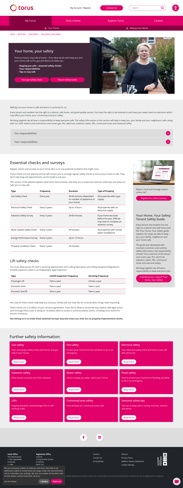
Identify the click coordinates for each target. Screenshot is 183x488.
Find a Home (73, 20)
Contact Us (111, 8)
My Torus (30, 20)
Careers (158, 20)
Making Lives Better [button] (138, 28)
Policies (124, 454)
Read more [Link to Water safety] (74, 389)
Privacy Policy (127, 458)
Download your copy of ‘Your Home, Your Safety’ (154, 278)
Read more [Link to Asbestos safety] (19, 389)
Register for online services (154, 198)
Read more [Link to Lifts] (19, 417)
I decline (44, 481)
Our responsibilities (24, 133)
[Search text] (144, 8)
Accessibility (98, 461)
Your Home (33, 34)
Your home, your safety (50, 34)
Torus (12, 34)
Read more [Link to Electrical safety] (129, 361)
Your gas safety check (32, 79)
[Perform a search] (162, 8)
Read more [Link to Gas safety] (19, 361)
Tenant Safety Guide (67, 79)
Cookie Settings (127, 465)
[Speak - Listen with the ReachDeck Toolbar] (175, 8)
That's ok (57, 481)
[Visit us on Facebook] (83, 437)
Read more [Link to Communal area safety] (74, 417)
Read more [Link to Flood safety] (129, 389)
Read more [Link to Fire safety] (74, 361)
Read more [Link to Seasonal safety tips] (129, 417)
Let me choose (10, 481)
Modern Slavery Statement (132, 461)
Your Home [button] (53, 28)
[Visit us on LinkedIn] (99, 437)
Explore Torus (116, 20)
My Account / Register (80, 8)
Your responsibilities (24, 141)
